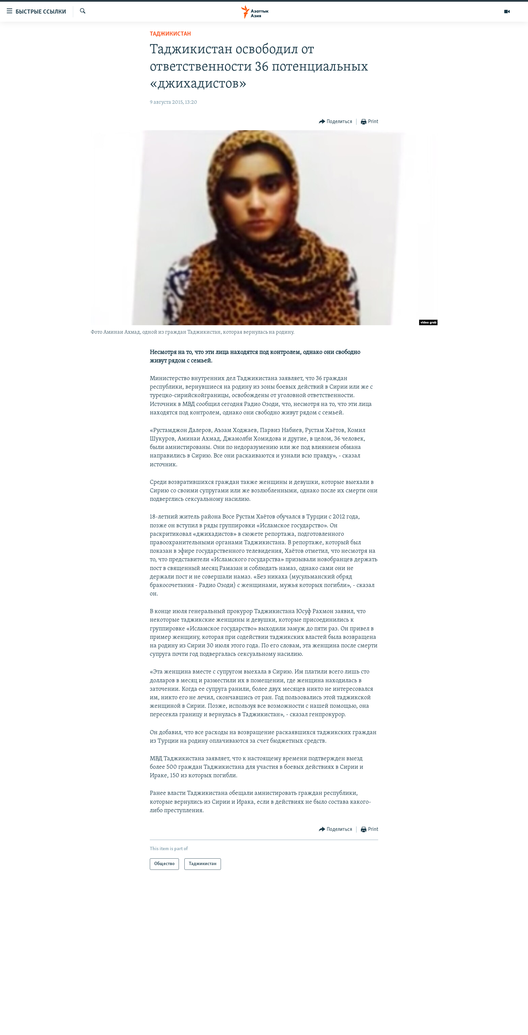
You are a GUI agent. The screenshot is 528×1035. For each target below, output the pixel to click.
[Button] (335, 121)
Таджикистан (170, 34)
